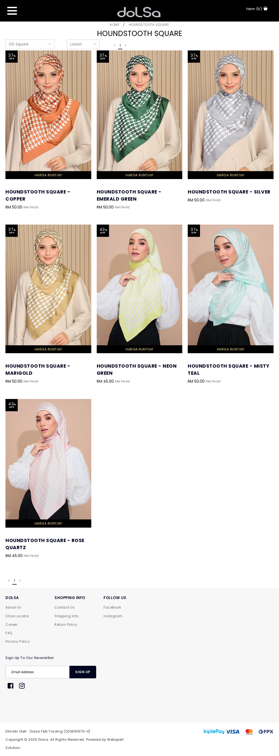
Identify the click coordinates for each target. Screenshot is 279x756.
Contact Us (64, 607)
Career (11, 624)
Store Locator (17, 616)
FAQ (8, 633)
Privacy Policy (17, 641)
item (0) (257, 8)
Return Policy (65, 624)
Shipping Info (66, 616)
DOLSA (12, 597)
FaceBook (112, 607)
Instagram (113, 616)
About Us (13, 607)
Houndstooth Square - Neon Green (137, 369)
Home (114, 24)
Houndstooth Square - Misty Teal (228, 369)
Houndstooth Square (149, 24)
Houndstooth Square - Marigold (37, 369)
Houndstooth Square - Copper (37, 195)
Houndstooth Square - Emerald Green (129, 195)
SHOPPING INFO (69, 597)
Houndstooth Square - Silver (229, 192)
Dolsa (43, 739)
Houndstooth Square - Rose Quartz (44, 544)
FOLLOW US (115, 597)
